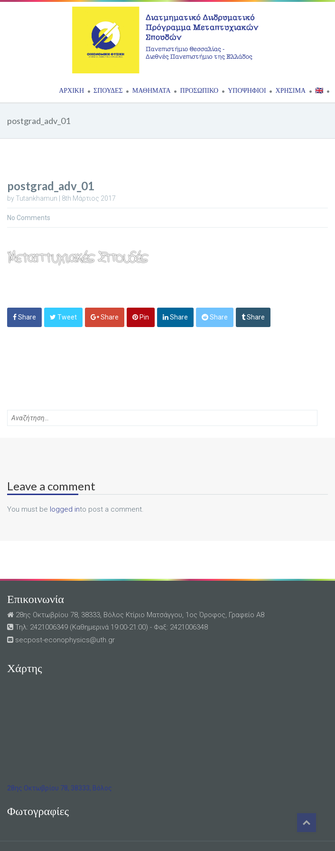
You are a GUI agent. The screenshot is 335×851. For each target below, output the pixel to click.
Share (24, 317)
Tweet (63, 317)
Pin (140, 317)
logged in (65, 509)
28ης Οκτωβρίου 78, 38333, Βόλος (59, 788)
